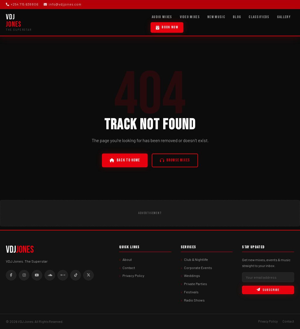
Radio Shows (194, 300)
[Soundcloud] (50, 275)
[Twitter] (88, 275)
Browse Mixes (175, 160)
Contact (128, 268)
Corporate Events (198, 268)
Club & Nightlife (196, 259)
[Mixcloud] (62, 275)
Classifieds (259, 17)
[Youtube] (37, 275)
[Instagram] (24, 275)
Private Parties (195, 284)
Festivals (191, 292)
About (127, 259)
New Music (216, 17)
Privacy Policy (133, 275)
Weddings (192, 275)
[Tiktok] (75, 275)
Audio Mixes (162, 17)
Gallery (284, 17)
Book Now (167, 27)
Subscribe (268, 290)
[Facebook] (11, 275)
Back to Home (125, 160)
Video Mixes (190, 17)
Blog (237, 17)
